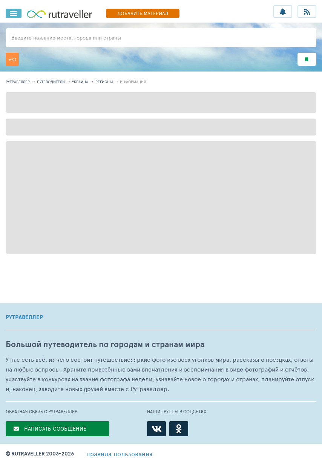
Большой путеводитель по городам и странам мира (105, 344)
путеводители (51, 81)
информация (133, 81)
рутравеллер (18, 81)
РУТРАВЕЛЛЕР (24, 317)
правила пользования (119, 453)
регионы (104, 81)
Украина (80, 81)
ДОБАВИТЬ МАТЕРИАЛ (142, 13)
